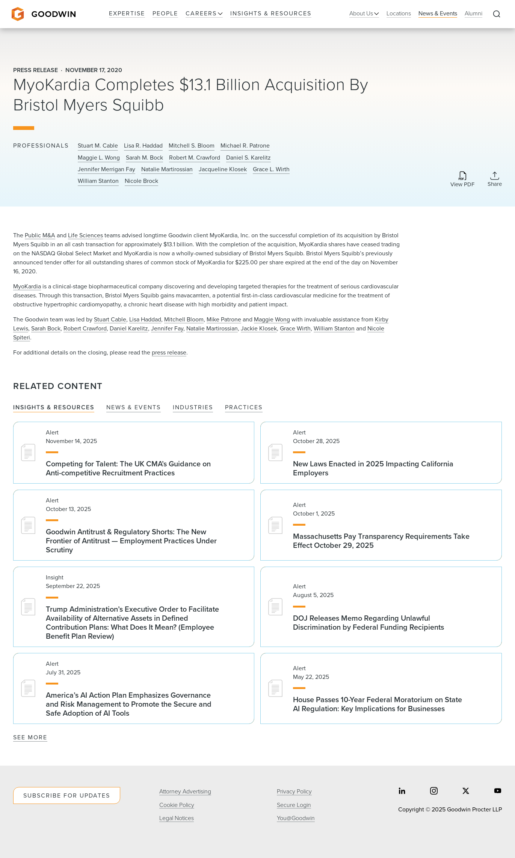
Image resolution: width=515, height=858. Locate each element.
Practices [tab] (244, 408)
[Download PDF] (462, 179)
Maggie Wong (272, 319)
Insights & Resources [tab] (53, 408)
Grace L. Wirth (271, 169)
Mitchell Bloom (184, 319)
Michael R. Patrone (245, 146)
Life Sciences (85, 235)
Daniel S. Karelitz (248, 158)
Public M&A (40, 235)
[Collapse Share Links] (495, 179)
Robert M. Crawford (194, 158)
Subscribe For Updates (66, 795)
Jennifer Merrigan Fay (106, 169)
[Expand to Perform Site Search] (496, 14)
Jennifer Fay (167, 328)
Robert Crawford (85, 328)
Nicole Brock (141, 181)
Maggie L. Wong (99, 158)
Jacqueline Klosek (223, 169)
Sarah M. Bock (144, 158)
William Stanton (98, 181)
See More (30, 737)
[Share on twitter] (466, 791)
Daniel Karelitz (129, 328)
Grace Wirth (295, 328)
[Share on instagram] (434, 791)
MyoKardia (27, 286)
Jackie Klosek (259, 328)
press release (169, 352)
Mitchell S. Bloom (191, 146)
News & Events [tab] (133, 408)
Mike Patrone (224, 319)
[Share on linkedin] (402, 791)
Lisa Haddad (145, 319)
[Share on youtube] (497, 791)
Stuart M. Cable (98, 146)
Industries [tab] (193, 408)
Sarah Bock (45, 328)
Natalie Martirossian (167, 169)
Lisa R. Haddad (143, 146)
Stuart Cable (110, 319)
